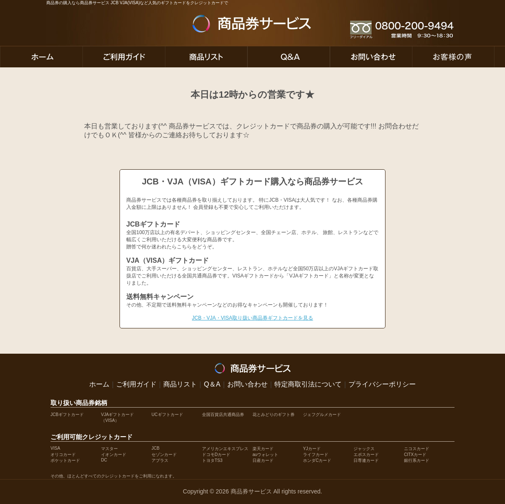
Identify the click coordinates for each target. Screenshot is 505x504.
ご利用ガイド (136, 384)
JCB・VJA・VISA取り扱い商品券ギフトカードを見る (252, 318)
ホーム (99, 384)
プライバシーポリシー (382, 384)
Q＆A (212, 384)
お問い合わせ (247, 384)
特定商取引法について (308, 384)
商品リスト (180, 384)
